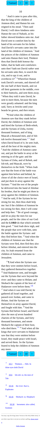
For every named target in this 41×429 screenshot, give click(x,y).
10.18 (12, 404)
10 (26, 3)
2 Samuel (12, 3)
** (18, 327)
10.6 (10, 375)
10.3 (10, 364)
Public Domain (20, 426)
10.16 (11, 386)
